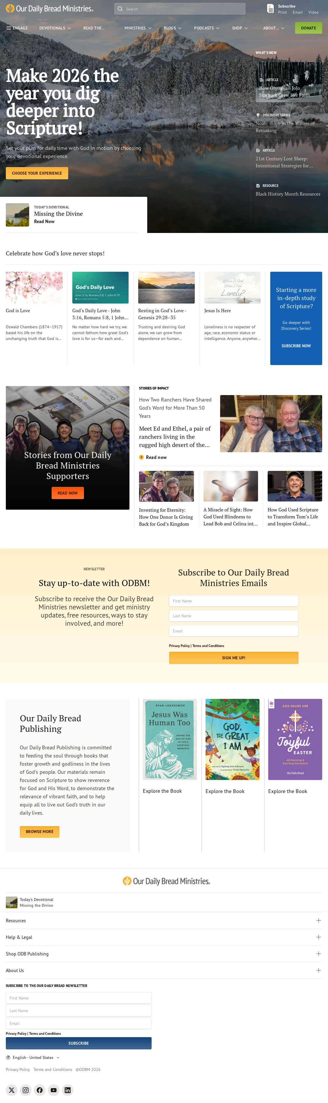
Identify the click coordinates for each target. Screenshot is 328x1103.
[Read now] (230, 423)
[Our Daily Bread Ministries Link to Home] (49, 9)
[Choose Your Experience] (37, 173)
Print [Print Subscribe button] (282, 12)
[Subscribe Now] (296, 318)
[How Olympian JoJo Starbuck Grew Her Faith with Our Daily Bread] (289, 82)
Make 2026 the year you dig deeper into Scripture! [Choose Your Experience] (62, 101)
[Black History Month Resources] (289, 190)
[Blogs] (173, 28)
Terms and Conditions (208, 645)
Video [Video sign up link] (313, 12)
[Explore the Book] (168, 775)
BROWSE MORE (39, 831)
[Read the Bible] (98, 28)
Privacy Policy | (180, 645)
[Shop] (240, 28)
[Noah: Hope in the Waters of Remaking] (289, 123)
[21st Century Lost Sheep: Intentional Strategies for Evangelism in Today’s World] (289, 159)
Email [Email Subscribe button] (298, 12)
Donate (308, 28)
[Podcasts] (207, 28)
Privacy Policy (18, 1069)
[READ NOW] (67, 448)
